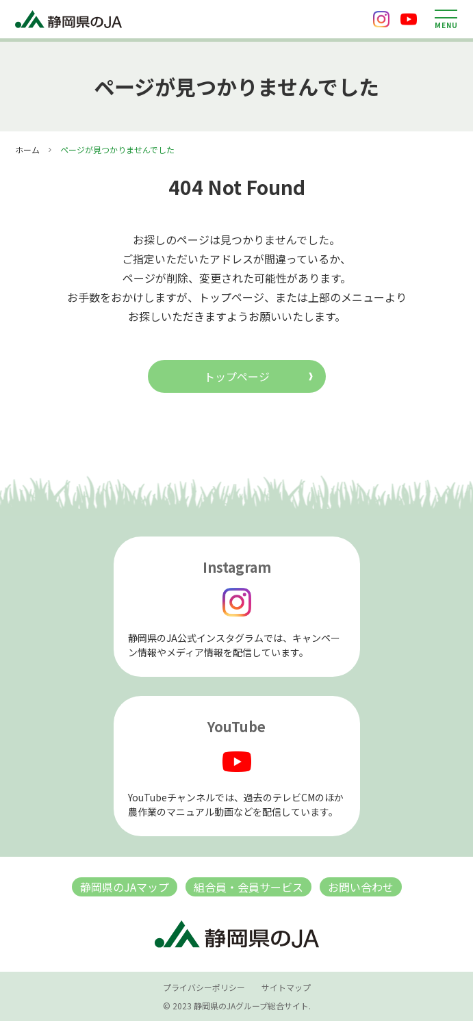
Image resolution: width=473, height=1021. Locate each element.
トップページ (237, 376)
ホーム (27, 149)
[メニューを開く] (445, 19)
